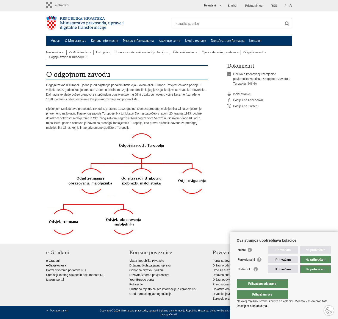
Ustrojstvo (103, 52)
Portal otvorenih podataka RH (66, 270)
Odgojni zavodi (253, 52)
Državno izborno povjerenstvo (149, 275)
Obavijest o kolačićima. (252, 306)
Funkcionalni (246, 268)
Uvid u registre (195, 41)
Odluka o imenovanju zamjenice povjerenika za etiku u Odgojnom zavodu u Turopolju (261, 78)
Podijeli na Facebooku (245, 100)
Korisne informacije (104, 41)
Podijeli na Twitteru (242, 106)
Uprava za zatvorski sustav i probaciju (139, 52)
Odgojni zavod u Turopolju (66, 57)
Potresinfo (136, 284)
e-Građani (52, 260)
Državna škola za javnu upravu (150, 265)
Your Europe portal (141, 279)
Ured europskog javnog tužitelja (150, 294)
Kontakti (255, 41)
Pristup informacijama (138, 41)
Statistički (244, 278)
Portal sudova (222, 260)
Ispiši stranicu (239, 94)
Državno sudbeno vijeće (229, 275)
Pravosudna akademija (228, 284)
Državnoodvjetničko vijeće (230, 279)
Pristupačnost (254, 5)
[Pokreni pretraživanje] (287, 23)
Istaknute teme (169, 41)
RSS (274, 5)
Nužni (242, 258)
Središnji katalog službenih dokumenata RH (75, 275)
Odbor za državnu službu (146, 270)
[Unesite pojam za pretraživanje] (226, 23)
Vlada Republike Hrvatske (146, 260)
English (233, 5)
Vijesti (55, 41)
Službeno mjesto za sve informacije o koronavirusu (163, 289)
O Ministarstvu (75, 41)
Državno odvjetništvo (227, 265)
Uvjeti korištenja (219, 310)
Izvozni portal (55, 279)
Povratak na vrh (59, 310)
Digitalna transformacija (227, 41)
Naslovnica (53, 52)
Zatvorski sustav (183, 52)
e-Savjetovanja (56, 265)
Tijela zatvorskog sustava (219, 52)
